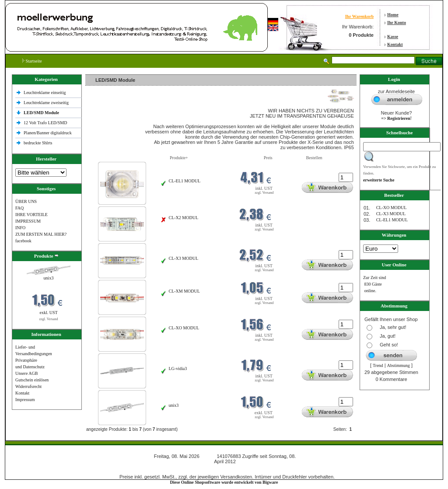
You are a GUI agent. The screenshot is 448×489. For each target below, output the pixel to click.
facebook (23, 240)
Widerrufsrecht (28, 386)
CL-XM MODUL (184, 291)
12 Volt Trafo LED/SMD (45, 122)
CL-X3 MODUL (184, 258)
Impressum (25, 399)
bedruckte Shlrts (38, 142)
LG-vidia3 (178, 368)
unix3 (49, 278)
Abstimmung (398, 365)
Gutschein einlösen (32, 379)
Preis (268, 157)
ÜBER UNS (26, 201)
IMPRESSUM (28, 221)
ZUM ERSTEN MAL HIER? (40, 234)
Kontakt (395, 44)
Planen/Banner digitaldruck (48, 132)
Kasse (392, 36)
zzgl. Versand (48, 319)
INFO (20, 227)
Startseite (32, 61)
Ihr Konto (396, 22)
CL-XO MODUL (184, 327)
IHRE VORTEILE (31, 214)
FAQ (19, 208)
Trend (378, 365)
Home (393, 14)
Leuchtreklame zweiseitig (47, 102)
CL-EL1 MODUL (185, 180)
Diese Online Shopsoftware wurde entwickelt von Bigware (224, 482)
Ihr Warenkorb (359, 16)
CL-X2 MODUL (184, 217)
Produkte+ (179, 157)
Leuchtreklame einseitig (45, 92)
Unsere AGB (26, 373)
